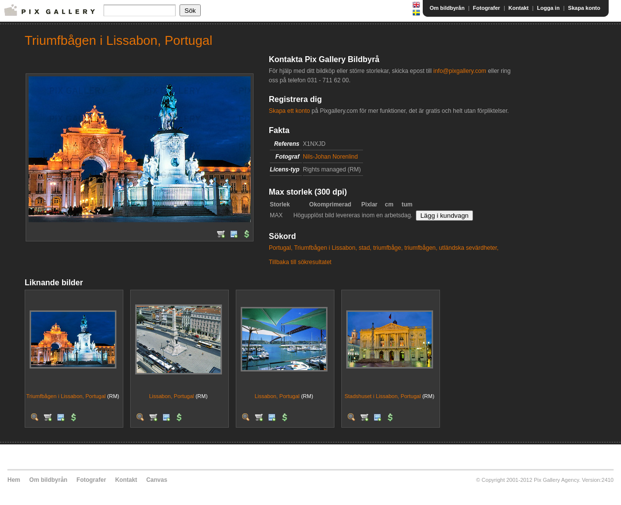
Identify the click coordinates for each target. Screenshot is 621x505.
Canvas (156, 479)
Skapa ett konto (289, 110)
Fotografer (486, 8)
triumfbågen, (421, 247)
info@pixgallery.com (459, 70)
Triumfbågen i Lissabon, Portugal (66, 396)
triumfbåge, (387, 247)
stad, (365, 247)
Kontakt (519, 8)
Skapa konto (584, 8)
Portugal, (280, 247)
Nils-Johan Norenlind (330, 156)
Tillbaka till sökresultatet (300, 262)
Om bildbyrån (447, 8)
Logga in (548, 8)
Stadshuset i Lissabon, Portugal (382, 396)
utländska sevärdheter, (469, 247)
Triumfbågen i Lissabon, (325, 247)
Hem (13, 479)
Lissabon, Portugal (171, 396)
